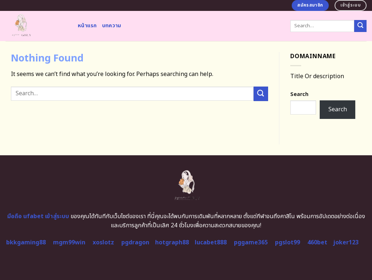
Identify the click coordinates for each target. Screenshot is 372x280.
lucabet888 (211, 242)
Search (299, 94)
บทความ (111, 25)
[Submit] (360, 26)
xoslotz (103, 242)
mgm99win (69, 242)
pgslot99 (287, 242)
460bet (317, 242)
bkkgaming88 (26, 242)
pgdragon (135, 242)
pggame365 (251, 242)
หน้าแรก (87, 25)
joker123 (346, 242)
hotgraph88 (172, 242)
